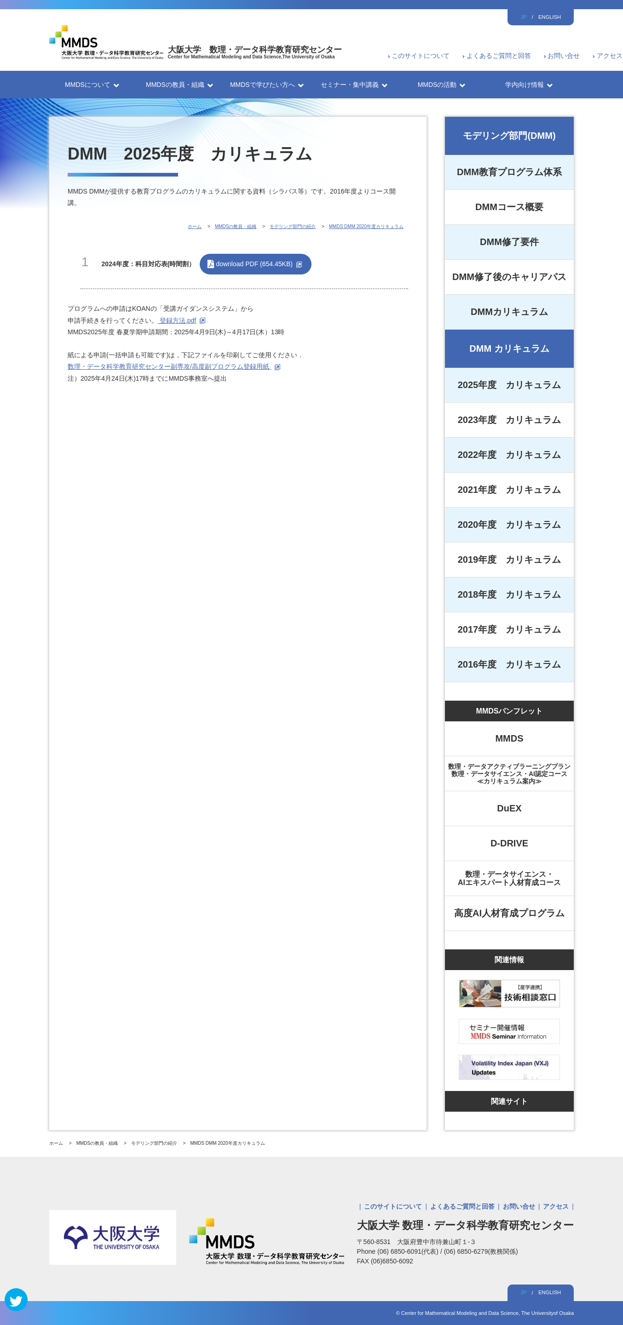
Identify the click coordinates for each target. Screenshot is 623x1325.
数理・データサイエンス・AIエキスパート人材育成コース (509, 878)
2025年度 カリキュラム (509, 385)
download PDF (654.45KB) (254, 264)
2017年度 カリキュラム (509, 629)
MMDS (509, 738)
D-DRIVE (509, 843)
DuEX (509, 808)
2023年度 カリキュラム (509, 420)
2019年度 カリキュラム (509, 559)
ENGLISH (549, 17)
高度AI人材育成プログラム (509, 913)
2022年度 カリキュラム (509, 455)
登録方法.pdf (177, 320)
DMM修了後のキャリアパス (509, 277)
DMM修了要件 (509, 242)
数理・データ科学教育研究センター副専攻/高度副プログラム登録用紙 (169, 366)
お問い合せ (564, 55)
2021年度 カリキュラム (509, 490)
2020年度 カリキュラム (509, 525)
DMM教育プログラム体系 (509, 172)
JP (523, 17)
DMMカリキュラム (509, 312)
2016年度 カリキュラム (509, 664)
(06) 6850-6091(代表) (408, 1251)
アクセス (610, 55)
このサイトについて (421, 55)
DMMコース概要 (509, 207)
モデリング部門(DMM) (509, 136)
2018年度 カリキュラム (509, 594)
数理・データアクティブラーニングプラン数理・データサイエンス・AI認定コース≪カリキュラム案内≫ (509, 774)
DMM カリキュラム (509, 348)
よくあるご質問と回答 (499, 55)
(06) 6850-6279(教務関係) (481, 1251)
